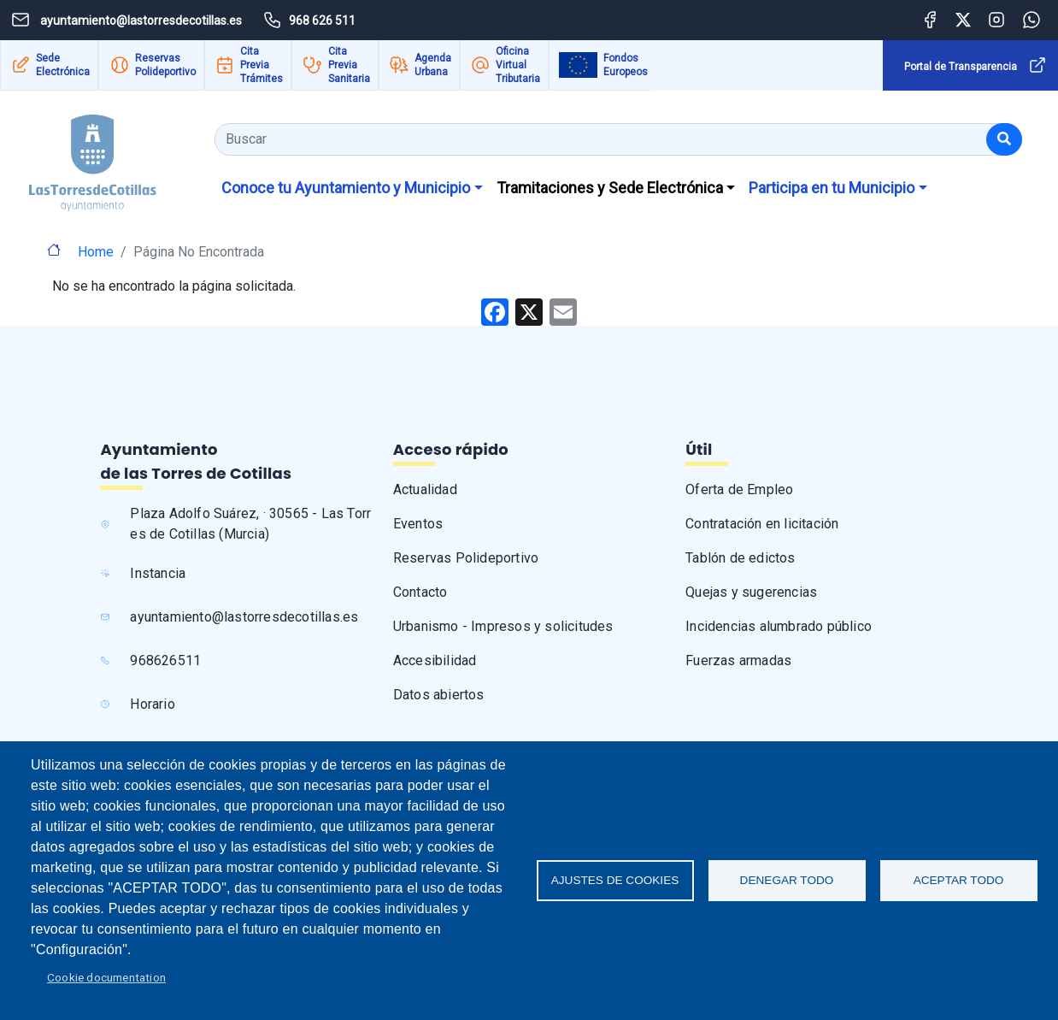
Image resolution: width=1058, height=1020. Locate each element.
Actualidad (425, 489)
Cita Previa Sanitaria (349, 65)
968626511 (165, 660)
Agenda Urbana (432, 65)
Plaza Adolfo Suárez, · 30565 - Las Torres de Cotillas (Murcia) (250, 523)
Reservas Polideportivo (165, 65)
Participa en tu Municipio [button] (831, 188)
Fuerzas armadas (738, 660)
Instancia (157, 573)
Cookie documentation (106, 977)
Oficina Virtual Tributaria (518, 65)
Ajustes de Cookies (615, 880)
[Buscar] (1004, 139)
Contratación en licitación (761, 524)
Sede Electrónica (63, 65)
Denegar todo (787, 880)
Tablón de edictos (740, 558)
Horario (152, 704)
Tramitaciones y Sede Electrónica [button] (610, 188)
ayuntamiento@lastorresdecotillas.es (244, 617)
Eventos (418, 524)
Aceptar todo (959, 880)
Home (96, 252)
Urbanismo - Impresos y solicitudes (503, 626)
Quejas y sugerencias (751, 592)
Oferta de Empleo (739, 489)
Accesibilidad (435, 660)
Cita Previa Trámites (261, 65)
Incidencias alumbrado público (778, 626)
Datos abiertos (439, 695)
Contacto (420, 592)
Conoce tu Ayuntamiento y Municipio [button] (345, 188)
